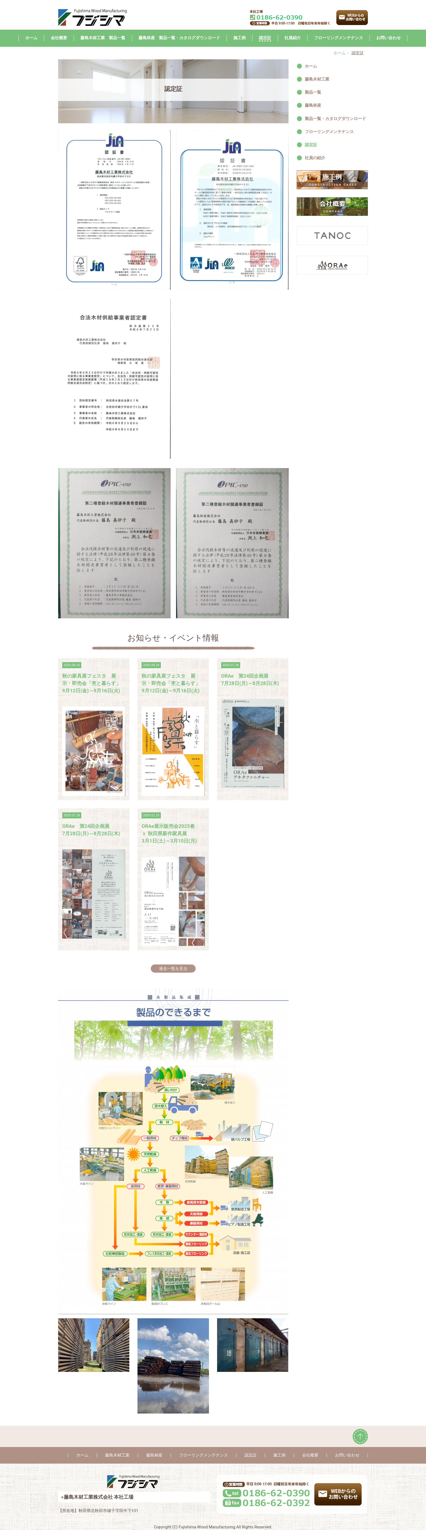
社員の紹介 (315, 157)
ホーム (31, 37)
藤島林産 (313, 105)
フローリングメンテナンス (338, 37)
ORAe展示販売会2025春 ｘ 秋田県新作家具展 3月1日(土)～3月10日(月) (169, 833)
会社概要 (59, 37)
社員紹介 (292, 37)
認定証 (265, 37)
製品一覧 (313, 92)
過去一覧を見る (173, 968)
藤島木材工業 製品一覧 (102, 37)
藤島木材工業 (317, 79)
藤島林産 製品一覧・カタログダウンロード (179, 37)
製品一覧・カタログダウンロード (335, 118)
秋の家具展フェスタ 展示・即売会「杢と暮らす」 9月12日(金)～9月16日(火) (91, 683)
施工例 (239, 37)
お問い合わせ (388, 37)
